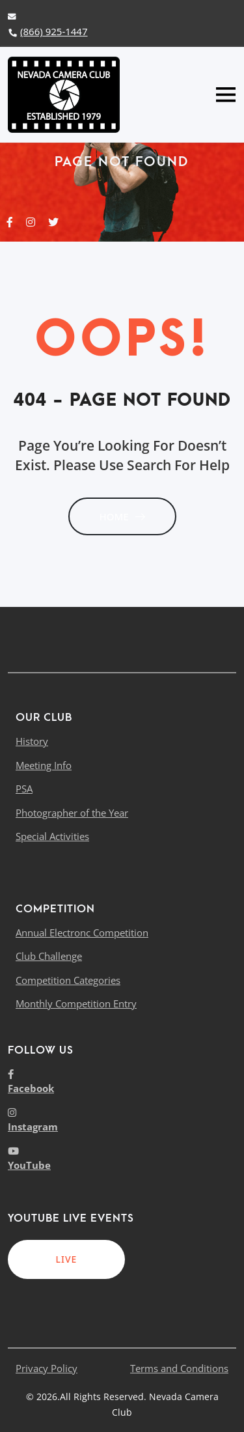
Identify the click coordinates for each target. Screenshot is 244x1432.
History (32, 741)
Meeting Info (44, 765)
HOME (121, 516)
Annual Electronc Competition (82, 932)
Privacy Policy (46, 1368)
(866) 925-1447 (47, 31)
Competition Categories (68, 980)
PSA (24, 788)
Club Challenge (49, 955)
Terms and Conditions (179, 1368)
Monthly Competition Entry (76, 1003)
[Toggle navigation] (225, 95)
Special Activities (52, 836)
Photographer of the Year (72, 812)
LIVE (66, 1259)
